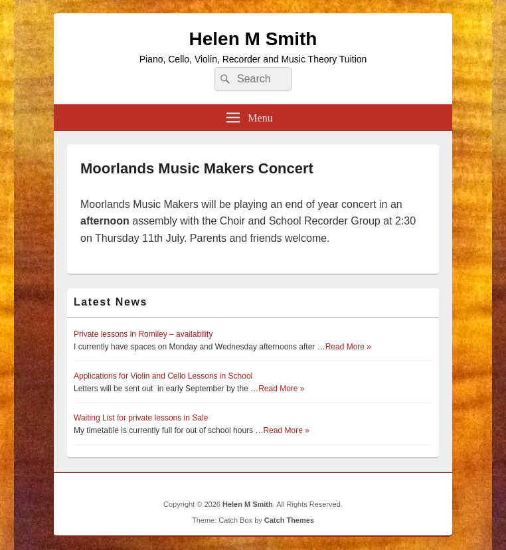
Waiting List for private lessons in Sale (141, 417)
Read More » (348, 346)
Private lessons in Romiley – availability (143, 334)
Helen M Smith (253, 39)
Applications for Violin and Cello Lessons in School (163, 376)
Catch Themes (289, 520)
